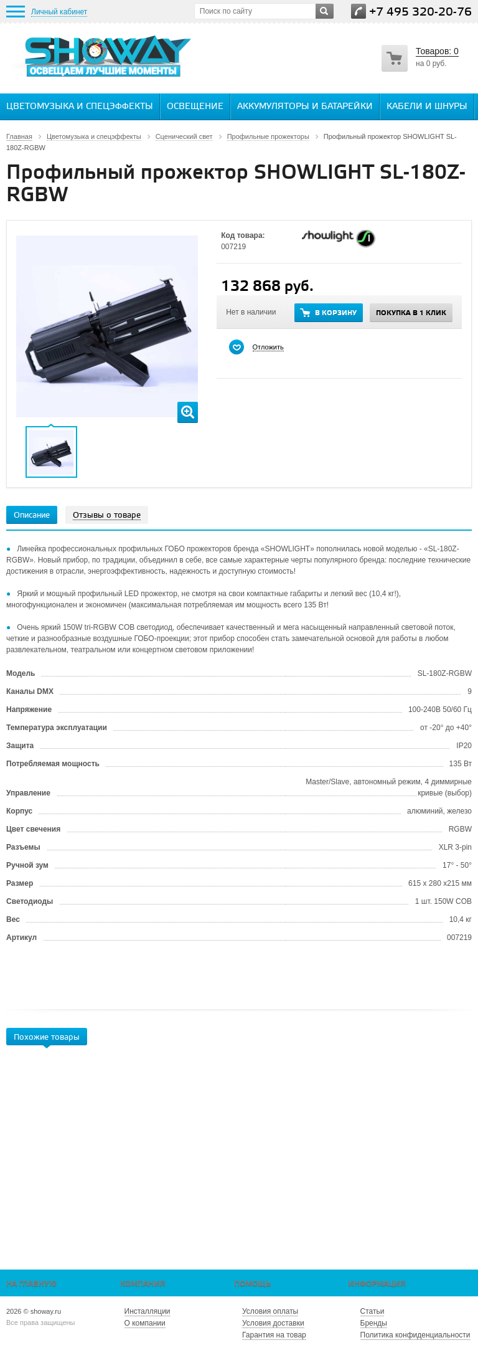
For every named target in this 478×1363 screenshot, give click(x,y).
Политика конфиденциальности (415, 1335)
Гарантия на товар (274, 1335)
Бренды (373, 1323)
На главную (31, 1284)
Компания (143, 1284)
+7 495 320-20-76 (420, 12)
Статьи (372, 1311)
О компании (145, 1323)
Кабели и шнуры (427, 107)
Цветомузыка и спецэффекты (79, 107)
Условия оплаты (270, 1311)
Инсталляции (147, 1311)
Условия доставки (273, 1323)
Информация (377, 1284)
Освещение (195, 107)
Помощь (252, 1284)
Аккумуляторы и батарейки (305, 107)
